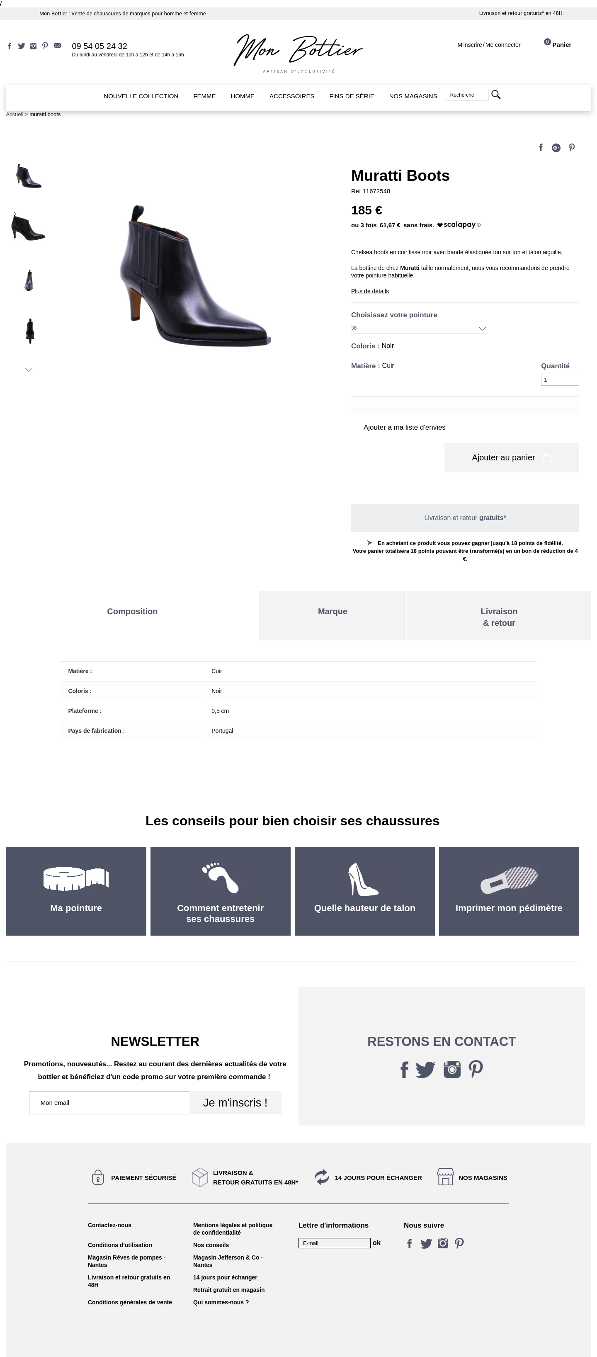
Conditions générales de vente (130, 1280)
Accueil (14, 114)
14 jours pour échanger (378, 1155)
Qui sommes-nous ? (221, 1280)
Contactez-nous (109, 1203)
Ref (357, 191)
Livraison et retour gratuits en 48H (129, 1259)
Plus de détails (370, 291)
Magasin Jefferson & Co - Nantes (228, 1239)
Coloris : (366, 346)
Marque (332, 589)
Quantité (555, 366)
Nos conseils (211, 1223)
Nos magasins (483, 1155)
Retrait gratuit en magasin (229, 1268)
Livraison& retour (499, 595)
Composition (132, 589)
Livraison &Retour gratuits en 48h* (255, 1155)
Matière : (366, 366)
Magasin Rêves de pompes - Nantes (127, 1239)
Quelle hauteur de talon (364, 886)
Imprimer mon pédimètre (509, 886)
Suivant (28, 369)
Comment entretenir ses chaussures (220, 891)
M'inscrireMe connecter (488, 44)
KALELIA (298, 1342)
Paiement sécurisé (143, 1155)
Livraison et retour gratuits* (511, 13)
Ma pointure (76, 886)
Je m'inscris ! (235, 1081)
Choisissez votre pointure (395, 315)
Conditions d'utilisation (120, 1223)
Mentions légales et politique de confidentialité (232, 1207)
